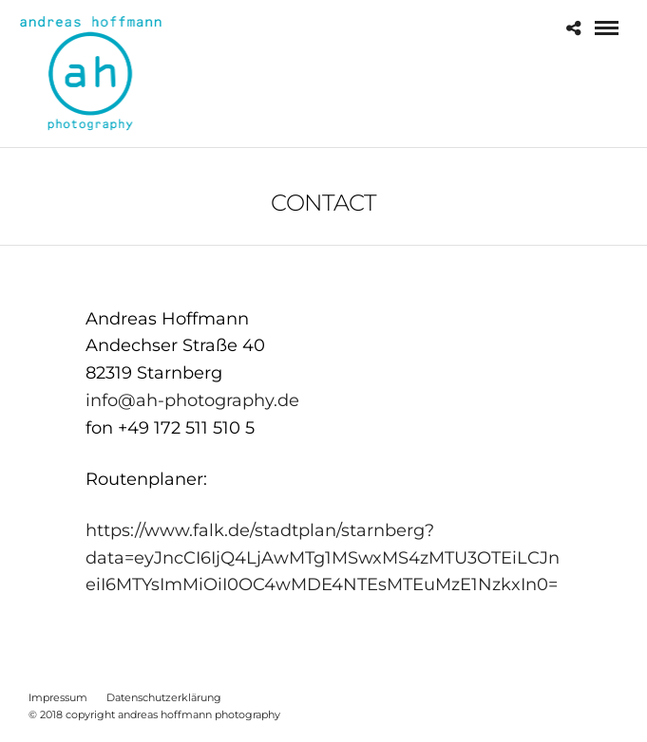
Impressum (58, 697)
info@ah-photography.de (192, 400)
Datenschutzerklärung (163, 697)
